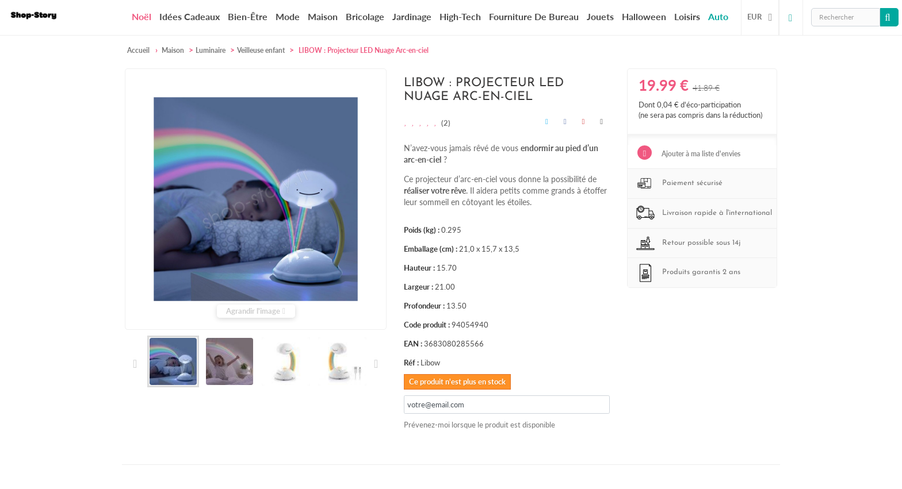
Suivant (375, 363)
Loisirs (687, 16)
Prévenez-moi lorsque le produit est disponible (479, 424)
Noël (141, 16)
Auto (718, 16)
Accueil (138, 50)
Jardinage (411, 16)
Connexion (790, 17)
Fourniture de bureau (534, 16)
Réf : (411, 362)
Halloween (644, 16)
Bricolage (365, 16)
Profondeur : (424, 305)
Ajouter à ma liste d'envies (700, 153)
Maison (323, 16)
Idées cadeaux (189, 16)
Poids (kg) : (421, 229)
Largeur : (418, 286)
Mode (288, 16)
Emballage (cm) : (430, 248)
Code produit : (427, 324)
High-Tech (460, 16)
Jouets (600, 16)
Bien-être (247, 16)
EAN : (413, 343)
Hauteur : (419, 267)
